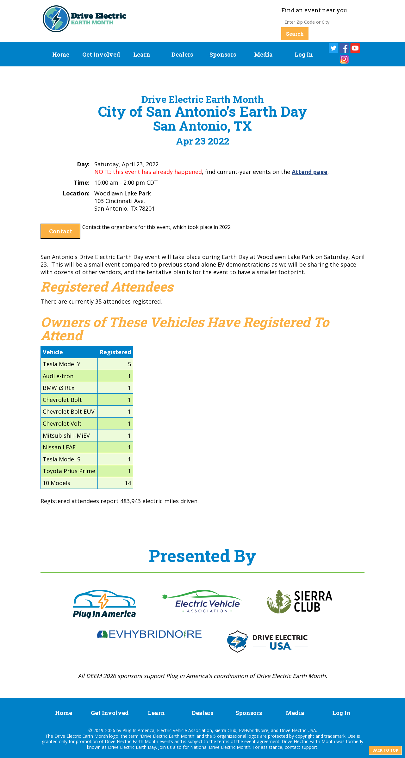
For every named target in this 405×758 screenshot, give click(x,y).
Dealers (182, 54)
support (309, 747)
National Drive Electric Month (220, 747)
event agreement (261, 741)
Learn (141, 54)
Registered (115, 352)
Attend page (309, 172)
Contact (60, 231)
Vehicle (53, 352)
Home (60, 54)
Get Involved (101, 54)
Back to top (385, 750)
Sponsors (222, 54)
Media (263, 54)
